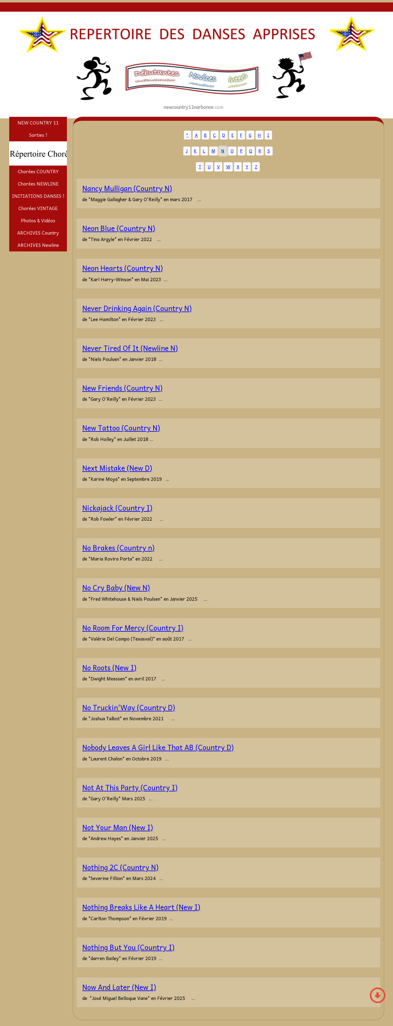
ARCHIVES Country (38, 232)
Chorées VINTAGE (38, 208)
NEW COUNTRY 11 (38, 122)
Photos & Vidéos (38, 220)
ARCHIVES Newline (38, 245)
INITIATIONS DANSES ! (38, 196)
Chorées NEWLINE (38, 183)
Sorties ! (38, 135)
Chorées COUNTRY (38, 171)
